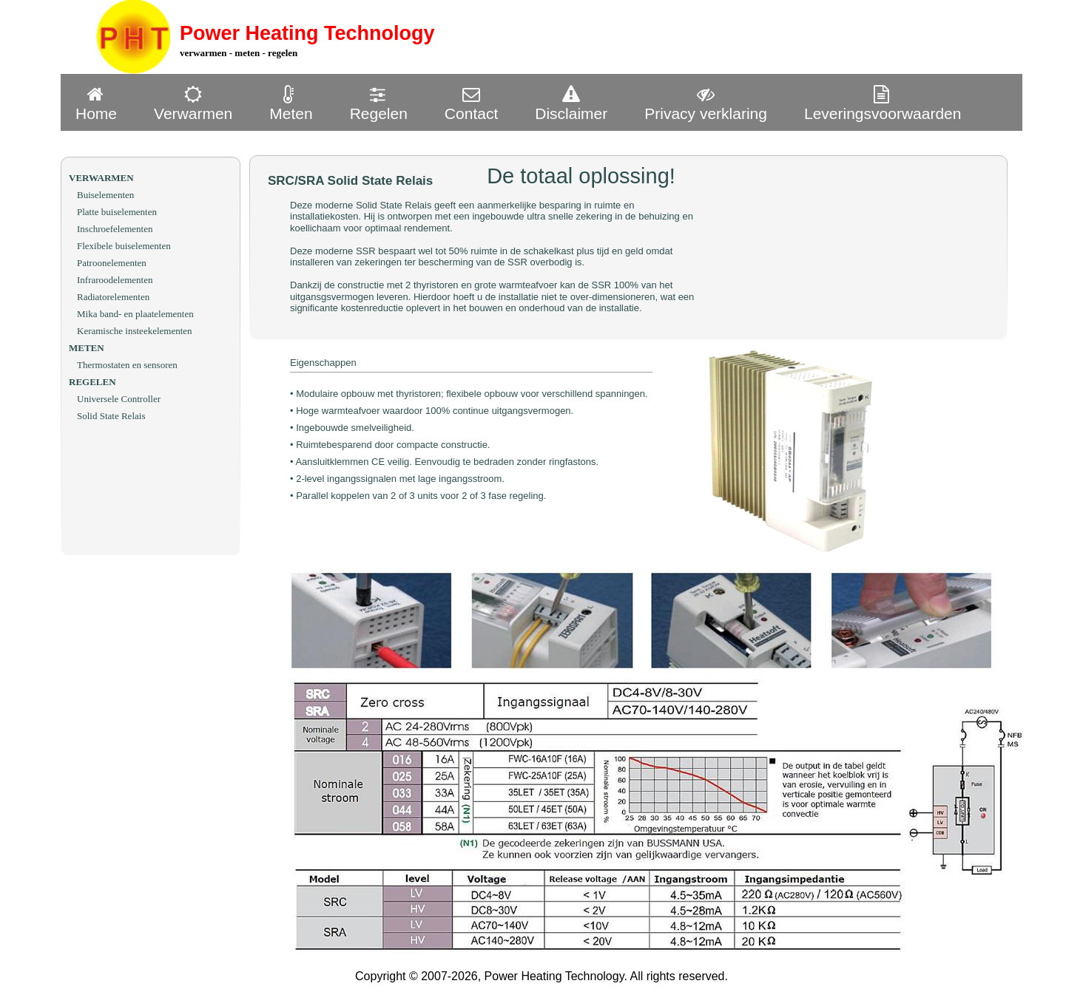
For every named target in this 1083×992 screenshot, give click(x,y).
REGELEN (92, 381)
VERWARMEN (101, 177)
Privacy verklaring (705, 103)
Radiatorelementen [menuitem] (113, 296)
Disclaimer (571, 103)
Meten (290, 103)
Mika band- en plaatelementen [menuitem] (135, 313)
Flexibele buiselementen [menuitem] (124, 245)
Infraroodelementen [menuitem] (115, 279)
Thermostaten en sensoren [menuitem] (127, 364)
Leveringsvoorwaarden (882, 103)
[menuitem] (100, 102)
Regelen (379, 103)
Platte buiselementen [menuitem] (117, 211)
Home (96, 103)
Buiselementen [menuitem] (105, 194)
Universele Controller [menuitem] (119, 398)
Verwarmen (193, 103)
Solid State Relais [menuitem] (111, 415)
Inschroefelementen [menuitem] (115, 228)
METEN (86, 347)
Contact (471, 103)
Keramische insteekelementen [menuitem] (134, 330)
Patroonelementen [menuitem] (111, 262)
